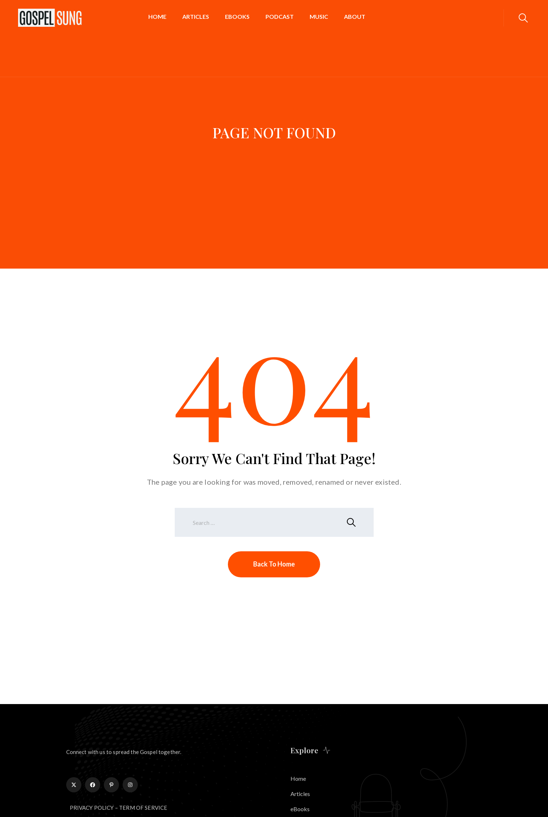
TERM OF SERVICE (143, 807)
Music (319, 16)
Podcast (279, 16)
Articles (195, 16)
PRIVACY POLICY (92, 807)
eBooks (237, 16)
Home (157, 16)
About (354, 16)
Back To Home (274, 564)
